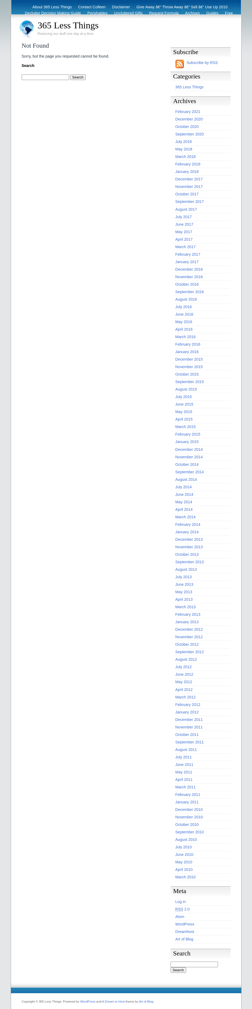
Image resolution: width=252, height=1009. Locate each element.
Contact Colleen (92, 7)
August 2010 (186, 839)
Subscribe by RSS (202, 63)
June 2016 (184, 314)
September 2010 (189, 832)
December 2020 (189, 119)
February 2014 (188, 524)
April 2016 (184, 329)
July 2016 (183, 307)
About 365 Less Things (52, 7)
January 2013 (187, 622)
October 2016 (187, 284)
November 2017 (189, 186)
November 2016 (189, 277)
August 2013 (186, 569)
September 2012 (189, 652)
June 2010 (184, 854)
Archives (192, 13)
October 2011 (187, 734)
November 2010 (189, 817)
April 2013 (184, 599)
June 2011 (184, 764)
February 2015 (188, 434)
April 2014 (184, 509)
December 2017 (189, 179)
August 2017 (186, 209)
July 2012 (183, 667)
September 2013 (189, 562)
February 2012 (188, 704)
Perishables (97, 13)
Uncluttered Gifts (128, 13)
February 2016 (188, 344)
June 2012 (184, 674)
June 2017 (184, 224)
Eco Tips (200, 19)
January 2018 (187, 171)
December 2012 (189, 629)
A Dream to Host (113, 1001)
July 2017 (183, 217)
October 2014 (187, 464)
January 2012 (187, 712)
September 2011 (189, 742)
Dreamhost (184, 931)
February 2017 (188, 254)
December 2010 (189, 809)
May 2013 (183, 592)
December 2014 (189, 449)
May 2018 (183, 149)
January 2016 (187, 352)
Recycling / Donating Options (132, 19)
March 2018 (185, 156)
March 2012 (185, 697)
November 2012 (189, 637)
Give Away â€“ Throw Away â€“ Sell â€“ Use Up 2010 (182, 7)
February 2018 (188, 164)
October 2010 (187, 824)
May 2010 (183, 862)
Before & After (175, 19)
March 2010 (185, 877)
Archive (221, 19)
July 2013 (183, 577)
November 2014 (189, 457)
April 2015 (184, 419)
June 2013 (184, 584)
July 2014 (183, 487)
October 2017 (187, 194)
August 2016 (186, 299)
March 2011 (185, 787)
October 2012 (187, 644)
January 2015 (187, 442)
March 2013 (185, 607)
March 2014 (185, 517)
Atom (180, 916)
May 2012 (183, 682)
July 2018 (183, 141)
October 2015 (187, 374)
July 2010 (183, 847)
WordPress (184, 924)
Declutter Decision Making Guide (53, 13)
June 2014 (184, 494)
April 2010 (184, 869)
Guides (212, 13)
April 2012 (184, 689)
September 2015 (189, 382)
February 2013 (188, 614)
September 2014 (189, 472)
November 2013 (189, 547)
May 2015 (183, 412)
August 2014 (186, 479)
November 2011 (189, 727)
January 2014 (187, 532)
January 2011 (187, 802)
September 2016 (189, 292)
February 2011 (188, 794)
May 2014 (183, 502)
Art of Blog (184, 939)
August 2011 (186, 749)
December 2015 (189, 359)
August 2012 (186, 659)
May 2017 (183, 232)
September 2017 (189, 201)
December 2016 (189, 269)
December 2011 (189, 719)
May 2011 (183, 772)
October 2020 (187, 126)
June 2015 (184, 404)
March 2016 (185, 337)
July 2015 (183, 397)
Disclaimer (121, 7)
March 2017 (185, 247)
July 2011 (183, 757)
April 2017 (184, 239)
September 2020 (189, 134)
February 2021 (188, 111)
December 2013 (189, 539)
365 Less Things (68, 25)
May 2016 (183, 322)
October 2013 (187, 554)
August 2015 (186, 389)
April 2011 (184, 779)
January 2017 (187, 262)
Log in (180, 902)
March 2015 (185, 427)
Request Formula (164, 13)
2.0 (182, 909)
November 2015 (189, 367)
